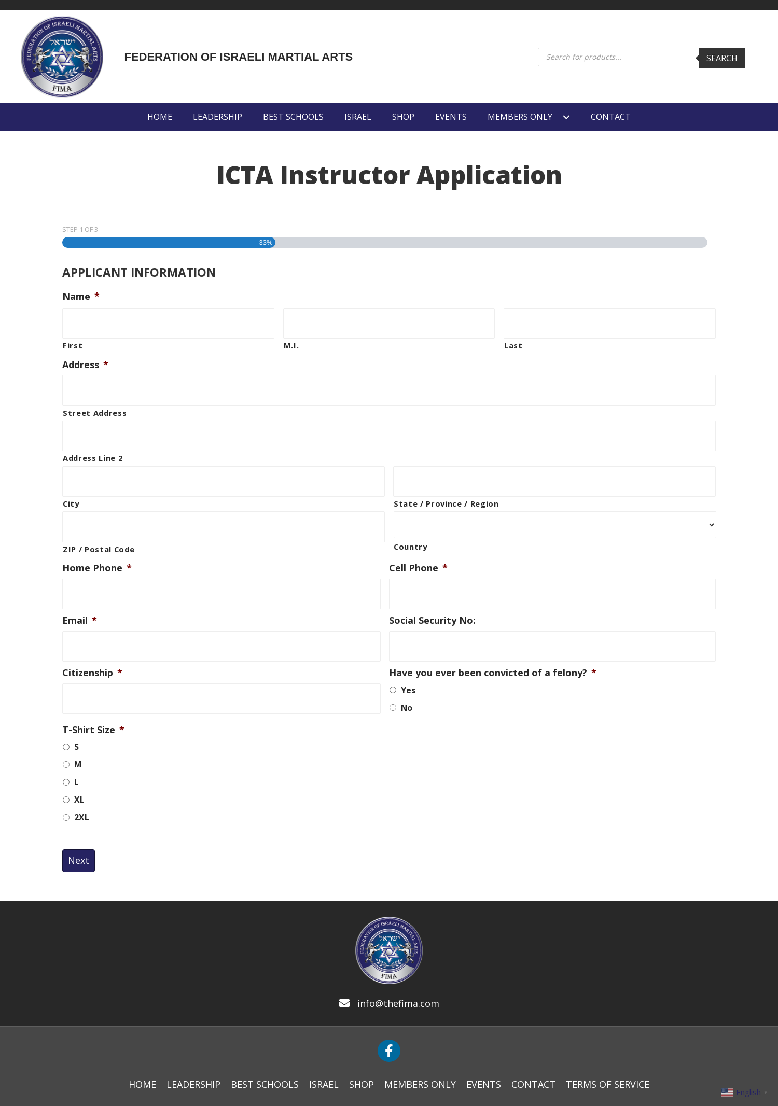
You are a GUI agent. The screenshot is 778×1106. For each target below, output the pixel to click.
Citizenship (92, 646)
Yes (408, 663)
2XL (81, 790)
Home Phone (97, 549)
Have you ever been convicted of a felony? (492, 646)
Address (85, 361)
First (72, 341)
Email (79, 598)
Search (722, 58)
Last (513, 341)
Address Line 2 (92, 446)
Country (410, 530)
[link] (160, 117)
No (406, 681)
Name (81, 296)
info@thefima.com (398, 976)
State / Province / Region (446, 487)
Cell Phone (418, 549)
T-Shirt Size (93, 703)
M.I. (291, 341)
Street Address (95, 404)
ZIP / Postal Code (98, 528)
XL (79, 772)
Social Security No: (432, 598)
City (71, 487)
